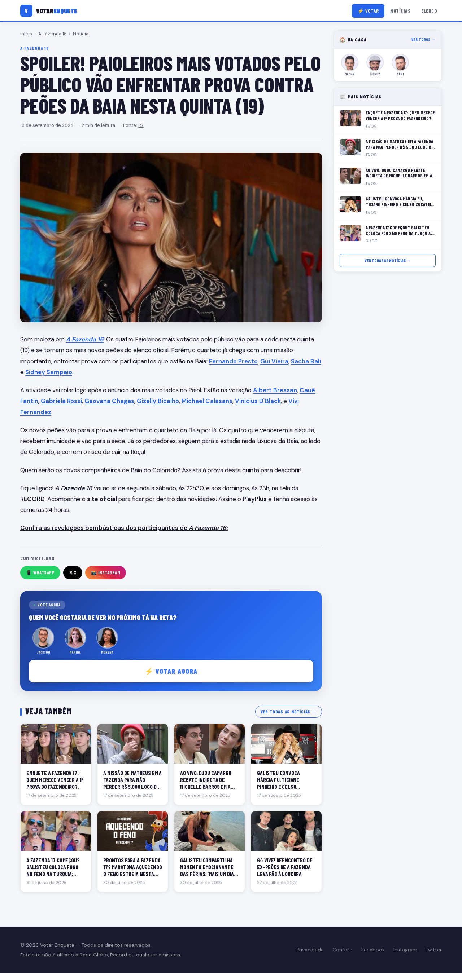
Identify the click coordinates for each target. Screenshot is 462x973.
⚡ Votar (368, 11)
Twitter (434, 950)
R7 (141, 125)
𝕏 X (73, 572)
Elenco (429, 11)
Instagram (405, 950)
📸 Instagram (106, 572)
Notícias (400, 11)
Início (26, 34)
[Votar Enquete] (48, 11)
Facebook (373, 950)
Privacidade (310, 950)
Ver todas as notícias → (289, 712)
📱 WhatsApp (40, 572)
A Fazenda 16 (52, 34)
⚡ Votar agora (171, 671)
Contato (342, 950)
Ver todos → (423, 39)
